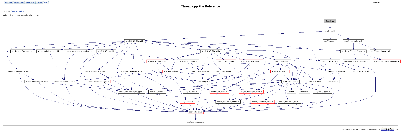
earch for (376, 2)
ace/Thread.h (18, 11)
